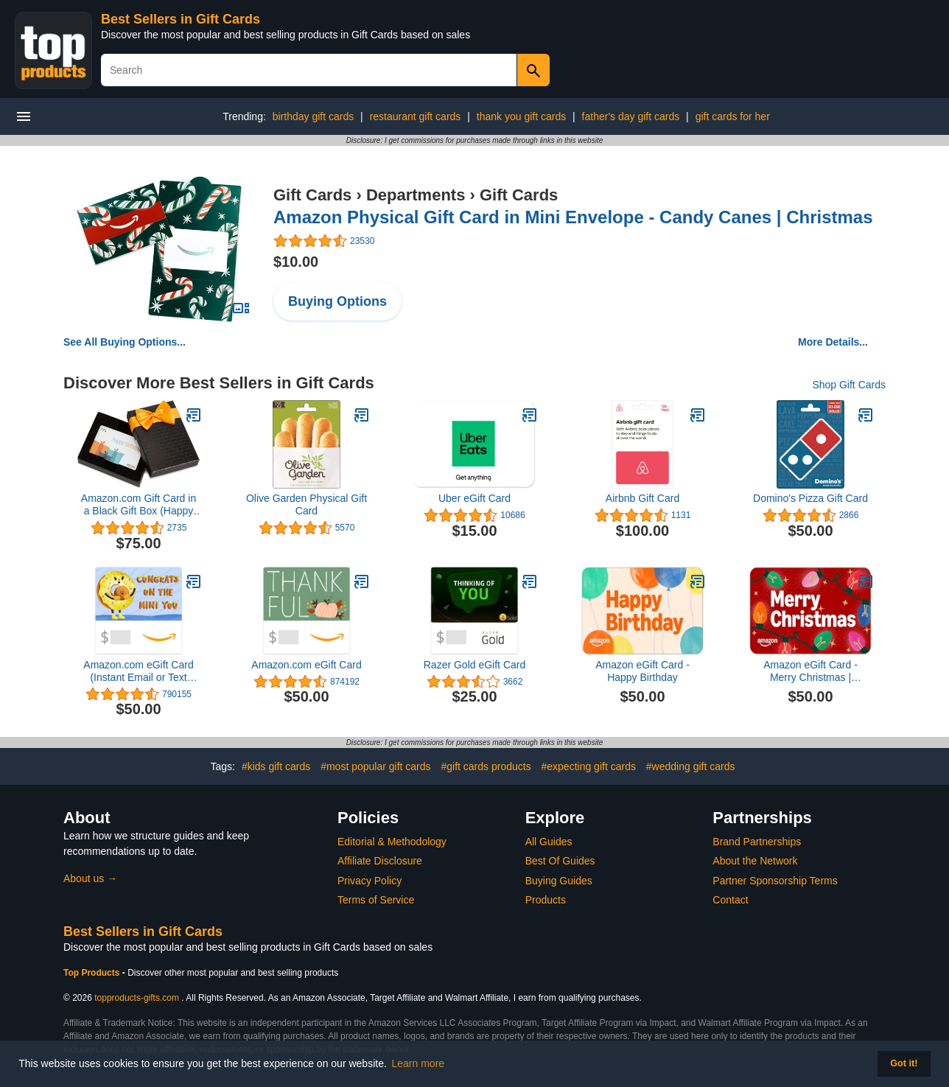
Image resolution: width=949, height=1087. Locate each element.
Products (545, 900)
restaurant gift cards (415, 116)
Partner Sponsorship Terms (774, 881)
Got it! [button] (903, 1063)
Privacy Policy (369, 881)
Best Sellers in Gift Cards (180, 19)
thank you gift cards (521, 116)
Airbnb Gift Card (642, 498)
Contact (730, 900)
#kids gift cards (276, 766)
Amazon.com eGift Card (306, 665)
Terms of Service (375, 900)
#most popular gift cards (375, 766)
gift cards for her (733, 116)
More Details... (833, 342)
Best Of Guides (560, 861)
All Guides (548, 841)
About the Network (754, 861)
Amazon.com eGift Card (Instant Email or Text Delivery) (138, 671)
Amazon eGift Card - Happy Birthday (642, 671)
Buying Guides (558, 881)
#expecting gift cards (589, 766)
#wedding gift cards (690, 766)
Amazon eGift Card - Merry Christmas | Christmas (810, 671)
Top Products (92, 973)
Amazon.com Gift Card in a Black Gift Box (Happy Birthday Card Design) (138, 504)
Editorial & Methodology (392, 841)
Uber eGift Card (474, 498)
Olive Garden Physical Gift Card (306, 504)
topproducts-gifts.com (136, 998)
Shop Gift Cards (849, 385)
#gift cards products (485, 766)
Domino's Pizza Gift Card (810, 498)
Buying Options (337, 301)
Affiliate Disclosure (379, 861)
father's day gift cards (631, 116)
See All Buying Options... (124, 342)
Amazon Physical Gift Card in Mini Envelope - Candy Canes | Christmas (573, 217)
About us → (90, 878)
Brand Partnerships (756, 841)
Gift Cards (312, 195)
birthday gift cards (313, 116)
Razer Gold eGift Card (475, 665)
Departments (415, 195)
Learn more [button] (418, 1063)
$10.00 (295, 262)
